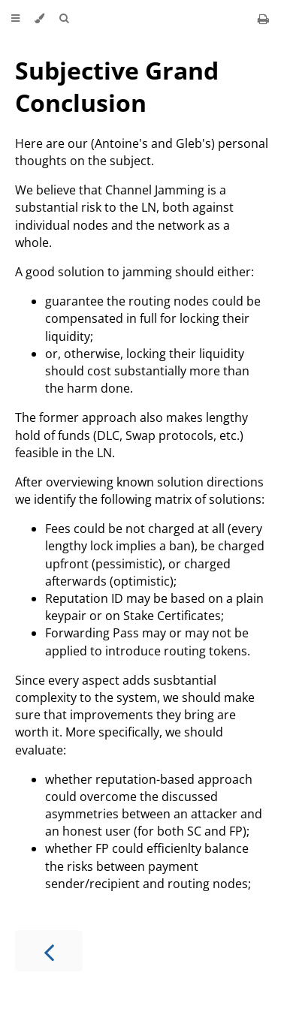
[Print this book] (263, 19)
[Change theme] (39, 19)
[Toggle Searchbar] (64, 19)
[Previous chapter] (49, 950)
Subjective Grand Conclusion (117, 86)
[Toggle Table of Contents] (15, 19)
